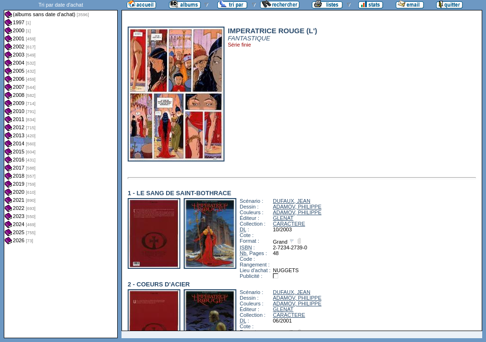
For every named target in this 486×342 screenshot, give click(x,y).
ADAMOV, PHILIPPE (297, 206)
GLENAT (283, 218)
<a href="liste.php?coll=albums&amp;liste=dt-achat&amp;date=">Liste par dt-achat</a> (61, 169)
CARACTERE (289, 224)
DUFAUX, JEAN (291, 201)
